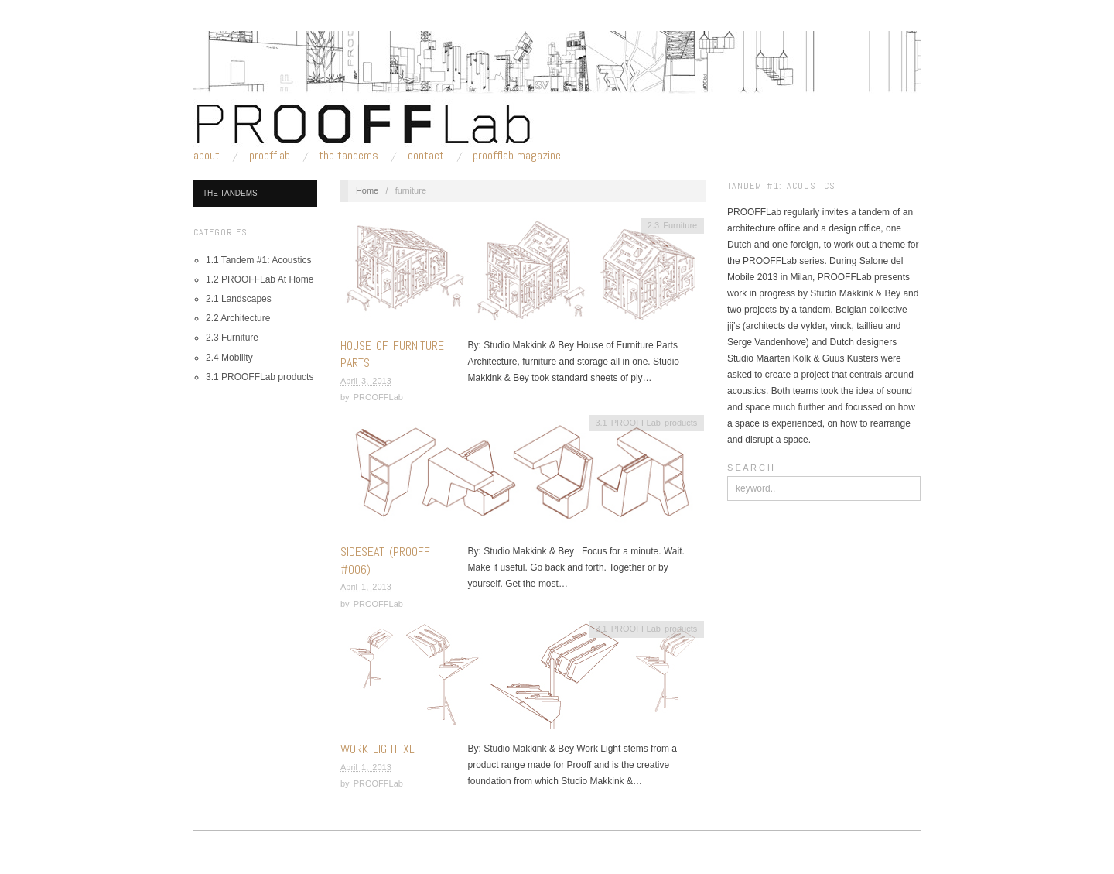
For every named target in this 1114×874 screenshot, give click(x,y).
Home (367, 190)
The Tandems (348, 155)
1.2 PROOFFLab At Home (259, 279)
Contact (426, 155)
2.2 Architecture (238, 318)
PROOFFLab (269, 155)
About (206, 155)
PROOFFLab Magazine (517, 155)
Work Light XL (377, 749)
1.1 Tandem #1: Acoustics (259, 260)
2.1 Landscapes (239, 298)
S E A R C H (750, 467)
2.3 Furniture (232, 337)
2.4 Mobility (229, 357)
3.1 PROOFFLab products (259, 377)
